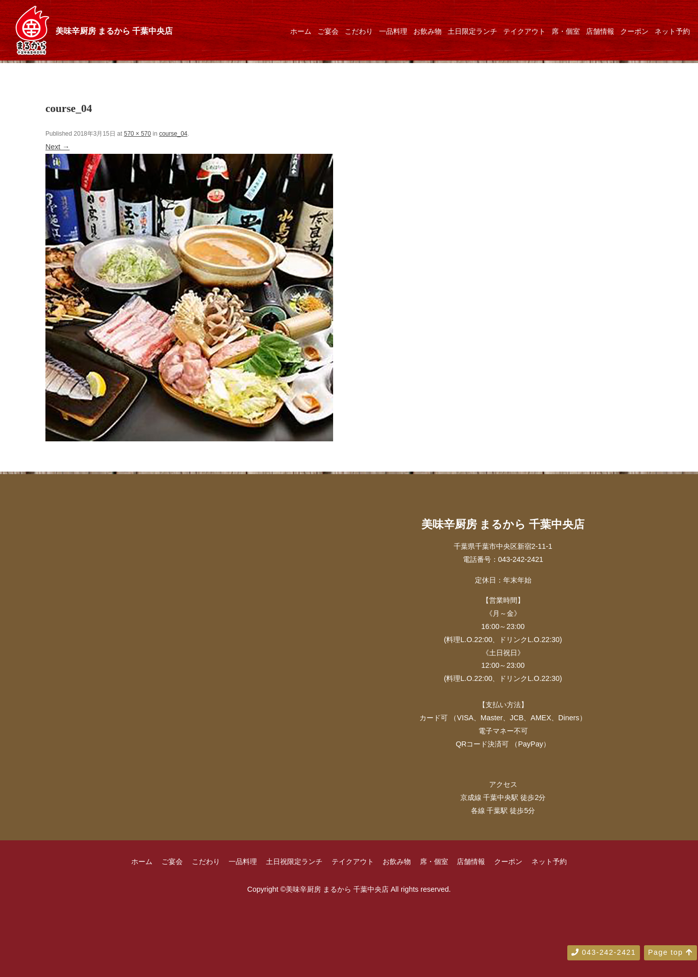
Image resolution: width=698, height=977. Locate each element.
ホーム (300, 31)
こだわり (359, 31)
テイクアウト (524, 31)
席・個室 (566, 31)
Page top (670, 952)
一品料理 (393, 31)
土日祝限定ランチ (294, 861)
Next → (57, 147)
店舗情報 (600, 31)
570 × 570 (137, 133)
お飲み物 (427, 31)
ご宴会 (328, 31)
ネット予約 (672, 31)
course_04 (173, 133)
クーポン (634, 31)
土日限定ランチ (472, 31)
